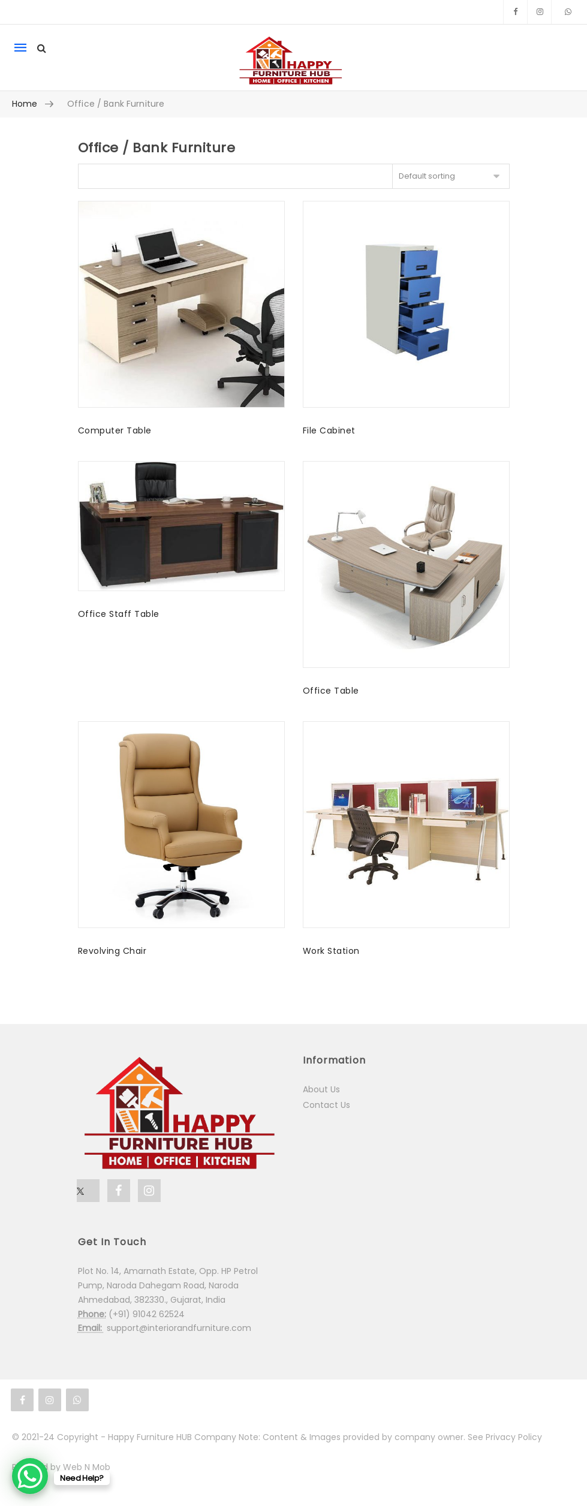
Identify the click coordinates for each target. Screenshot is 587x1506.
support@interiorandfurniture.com (179, 1328)
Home (25, 104)
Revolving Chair (112, 951)
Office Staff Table (118, 614)
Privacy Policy (514, 1437)
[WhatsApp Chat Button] (30, 1476)
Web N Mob (86, 1467)
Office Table (331, 691)
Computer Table (115, 430)
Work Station (331, 951)
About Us (321, 1089)
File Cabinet (329, 430)
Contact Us (326, 1105)
